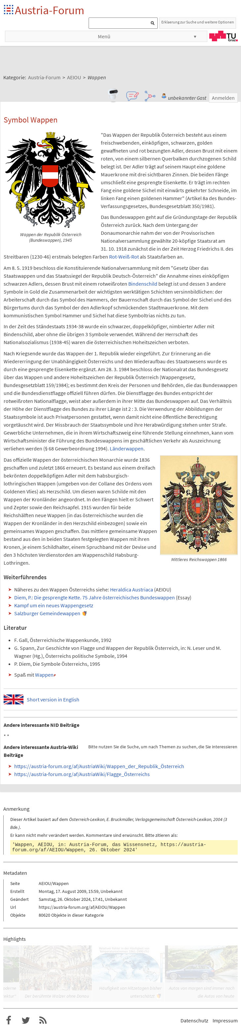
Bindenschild (142, 283)
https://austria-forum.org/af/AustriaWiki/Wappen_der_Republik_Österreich (99, 766)
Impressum (225, 1020)
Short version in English (53, 699)
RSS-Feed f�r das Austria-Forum (43, 1020)
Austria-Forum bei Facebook (8, 1020)
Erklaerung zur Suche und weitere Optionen (197, 21)
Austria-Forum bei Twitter (25, 1020)
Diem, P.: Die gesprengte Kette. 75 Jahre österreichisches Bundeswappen (94, 597)
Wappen (44, 674)
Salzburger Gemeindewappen (47, 613)
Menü (104, 36)
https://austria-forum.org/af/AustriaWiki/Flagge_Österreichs (82, 774)
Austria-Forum (49, 10)
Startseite (9, 10)
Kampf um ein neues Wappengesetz (53, 605)
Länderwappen (126, 448)
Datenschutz (194, 1020)
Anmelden (223, 97)
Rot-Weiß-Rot (124, 256)
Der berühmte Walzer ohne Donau (57, 996)
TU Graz (223, 36)
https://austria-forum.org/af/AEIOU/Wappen (82, 907)
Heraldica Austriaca (131, 589)
